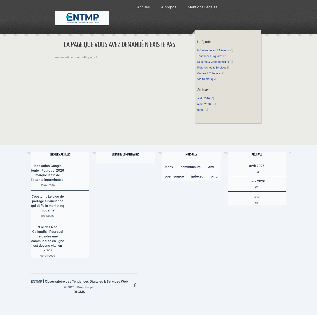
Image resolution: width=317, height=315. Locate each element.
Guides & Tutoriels (208, 73)
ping (214, 176)
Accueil (143, 7)
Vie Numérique (206, 79)
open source (174, 176)
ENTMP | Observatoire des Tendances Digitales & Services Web (79, 281)
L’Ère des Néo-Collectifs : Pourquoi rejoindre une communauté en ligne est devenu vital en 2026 (47, 238)
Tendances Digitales (209, 56)
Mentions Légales (202, 7)
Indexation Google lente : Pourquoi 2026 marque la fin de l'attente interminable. (48, 173)
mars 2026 (204, 104)
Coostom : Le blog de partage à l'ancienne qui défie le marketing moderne (47, 203)
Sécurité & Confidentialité (213, 61)
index (169, 167)
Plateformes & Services (211, 67)
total (200, 109)
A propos (168, 7)
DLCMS (79, 292)
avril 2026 (203, 98)
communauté (191, 167)
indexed (197, 176)
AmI (211, 167)
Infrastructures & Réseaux (213, 50)
